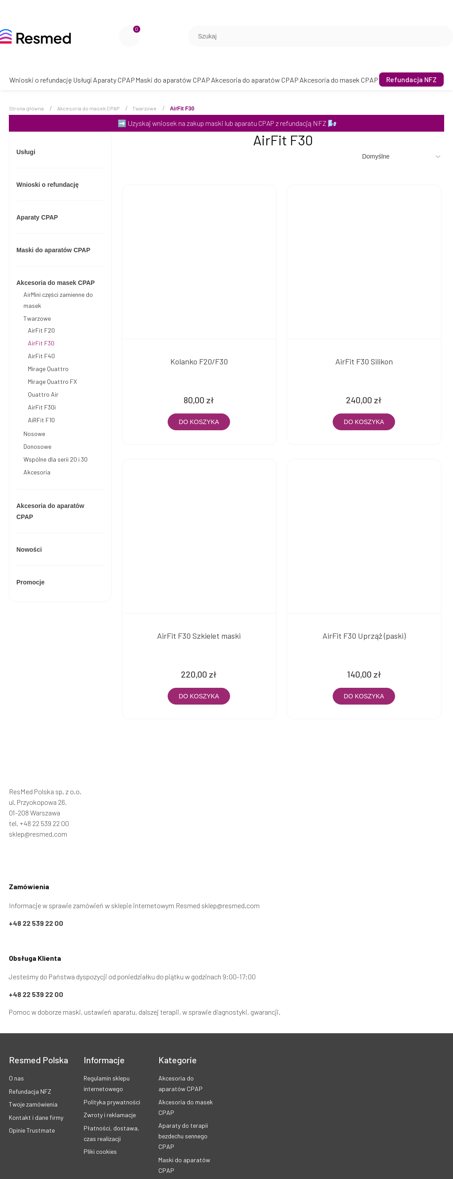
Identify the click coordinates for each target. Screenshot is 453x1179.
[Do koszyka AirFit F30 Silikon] (353, 413)
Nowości (29, 549)
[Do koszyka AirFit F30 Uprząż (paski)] (353, 679)
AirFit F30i (42, 407)
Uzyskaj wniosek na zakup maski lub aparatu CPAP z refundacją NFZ (227, 123)
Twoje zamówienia (33, 1087)
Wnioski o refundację (47, 184)
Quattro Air (43, 394)
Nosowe (34, 433)
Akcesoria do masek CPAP (55, 282)
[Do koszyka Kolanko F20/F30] (195, 413)
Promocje (30, 582)
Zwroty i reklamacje (110, 1098)
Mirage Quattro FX (52, 381)
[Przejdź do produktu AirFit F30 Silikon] (353, 258)
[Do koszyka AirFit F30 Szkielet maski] (195, 679)
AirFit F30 (41, 343)
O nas (16, 1061)
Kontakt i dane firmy (36, 1100)
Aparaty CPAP (37, 217)
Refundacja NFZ (30, 1074)
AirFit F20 (41, 330)
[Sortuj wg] (402, 157)
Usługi (25, 151)
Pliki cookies (100, 1134)
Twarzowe (37, 318)
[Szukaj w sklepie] (312, 36)
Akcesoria (36, 472)
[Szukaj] (443, 36)
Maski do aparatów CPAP (53, 250)
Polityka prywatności (112, 1085)
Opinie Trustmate (32, 1113)
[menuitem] (40, 80)
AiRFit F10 (41, 420)
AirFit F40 (41, 356)
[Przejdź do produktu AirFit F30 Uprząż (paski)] (353, 524)
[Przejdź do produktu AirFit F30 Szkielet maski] (196, 524)
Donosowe (37, 446)
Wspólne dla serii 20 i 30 (55, 459)
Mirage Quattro (48, 368)
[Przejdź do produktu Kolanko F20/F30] (196, 258)
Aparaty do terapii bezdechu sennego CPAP (183, 1119)
